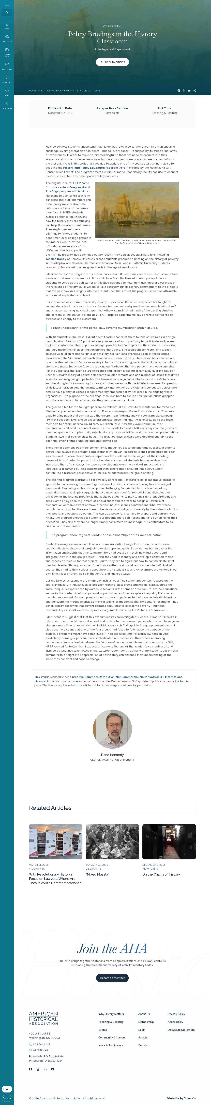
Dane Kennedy (112, 25)
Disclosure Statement (181, 1029)
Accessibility (175, 1021)
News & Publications (111, 1045)
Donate (7, 1098)
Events (102, 1029)
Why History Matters (111, 1014)
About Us (144, 1014)
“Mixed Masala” (97, 874)
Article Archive (46, 90)
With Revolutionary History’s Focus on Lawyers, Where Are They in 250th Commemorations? (55, 878)
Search (142, 1037)
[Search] (7, 12)
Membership (146, 1021)
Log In (6, 1089)
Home (32, 90)
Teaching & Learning (110, 1021)
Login (141, 1029)
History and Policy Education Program (90, 167)
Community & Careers (111, 1037)
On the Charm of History (161, 874)
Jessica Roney (56, 259)
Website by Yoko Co (181, 1098)
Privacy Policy (176, 1014)
